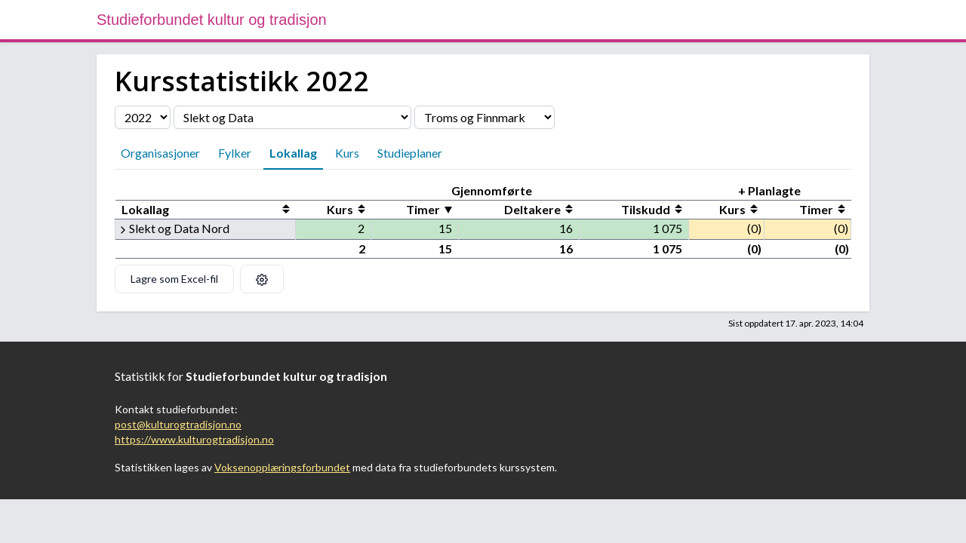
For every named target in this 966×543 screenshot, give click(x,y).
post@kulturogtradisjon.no (178, 424)
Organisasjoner (160, 153)
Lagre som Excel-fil (174, 278)
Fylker (234, 153)
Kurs (347, 153)
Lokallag (293, 153)
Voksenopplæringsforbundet (282, 467)
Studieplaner (409, 153)
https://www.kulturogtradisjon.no (194, 439)
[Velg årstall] (143, 117)
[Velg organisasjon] (292, 117)
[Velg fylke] (484, 117)
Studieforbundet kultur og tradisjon (212, 19)
